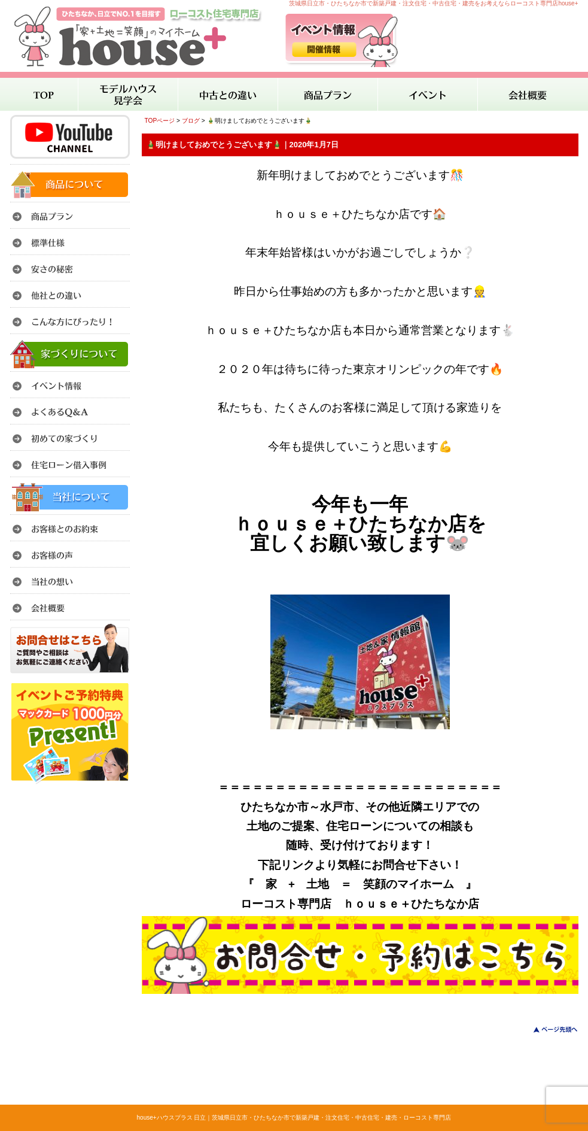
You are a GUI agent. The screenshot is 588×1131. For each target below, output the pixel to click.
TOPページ (160, 120)
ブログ (191, 120)
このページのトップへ (548, 1029)
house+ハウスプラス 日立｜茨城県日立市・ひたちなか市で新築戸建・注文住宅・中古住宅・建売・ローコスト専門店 (294, 1117)
